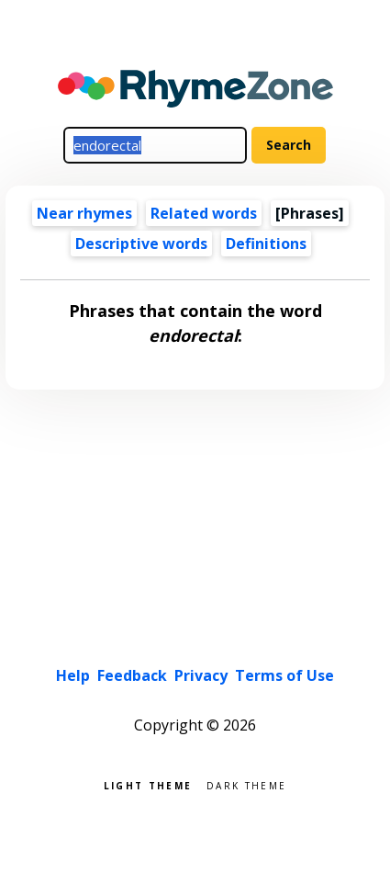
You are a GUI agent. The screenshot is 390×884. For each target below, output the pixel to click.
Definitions (266, 243)
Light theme (148, 784)
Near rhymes (84, 213)
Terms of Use (284, 675)
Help (73, 675)
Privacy (201, 675)
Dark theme (246, 784)
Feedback (132, 675)
